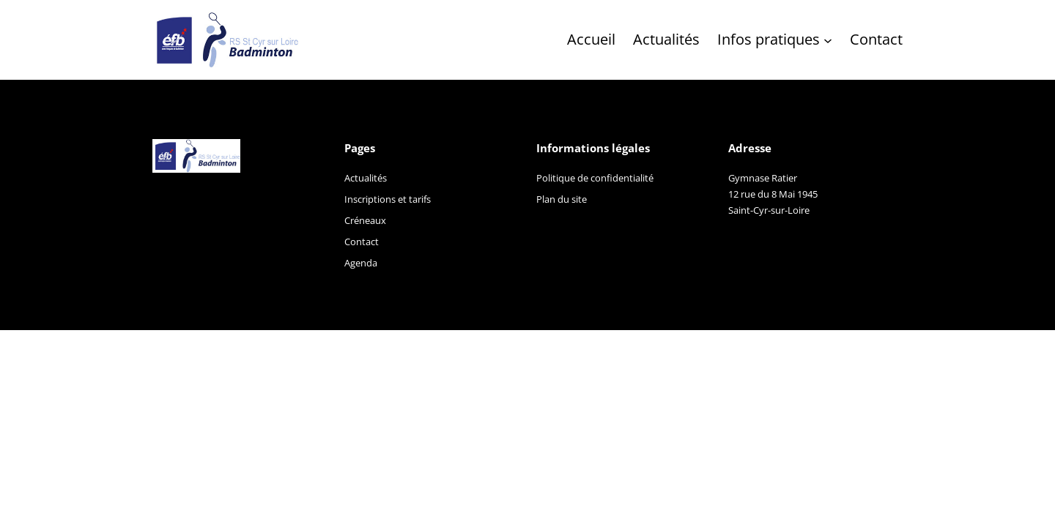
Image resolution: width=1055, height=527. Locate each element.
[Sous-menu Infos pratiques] (827, 39)
